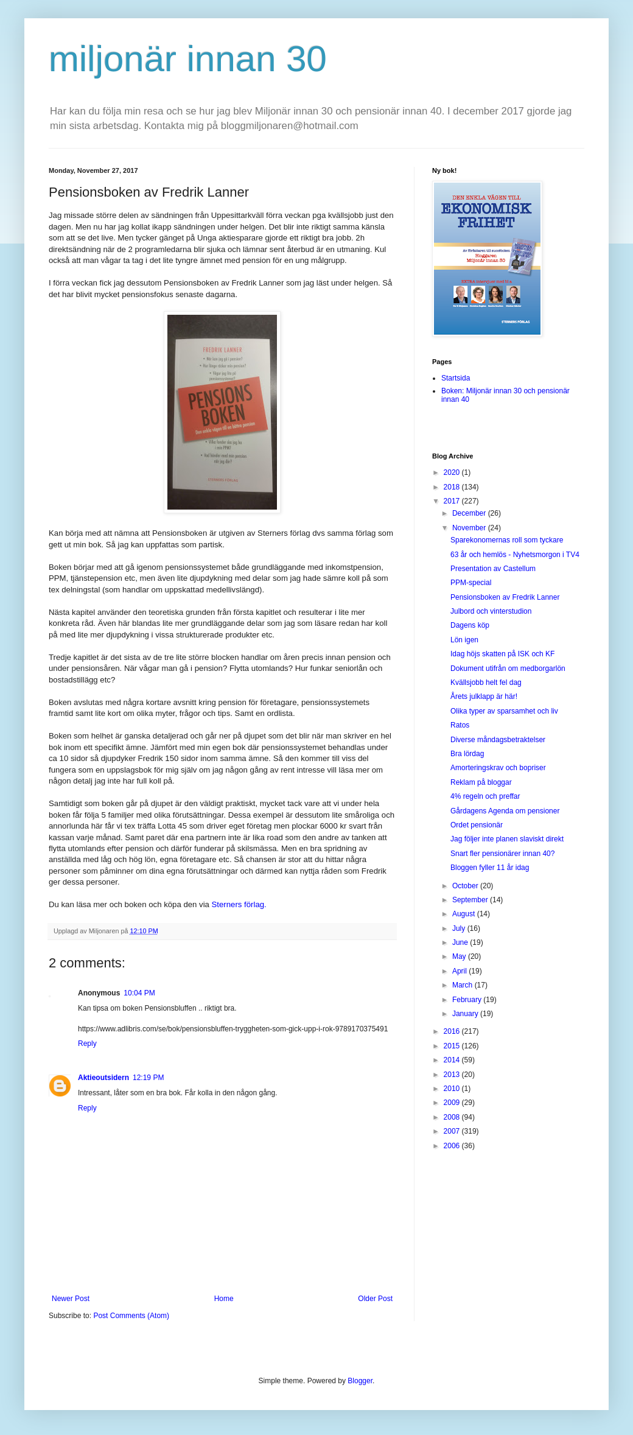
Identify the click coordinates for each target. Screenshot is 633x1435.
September (471, 900)
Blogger (360, 1381)
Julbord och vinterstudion (490, 611)
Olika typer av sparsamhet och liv (504, 711)
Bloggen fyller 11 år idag (489, 867)
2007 (453, 1131)
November (470, 528)
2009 (453, 1102)
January (466, 1013)
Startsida (455, 378)
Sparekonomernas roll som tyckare (506, 540)
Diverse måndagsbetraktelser (497, 739)
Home (224, 1298)
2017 (453, 501)
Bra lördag (467, 753)
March (463, 985)
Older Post (375, 1298)
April (460, 971)
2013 (453, 1074)
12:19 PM (148, 1077)
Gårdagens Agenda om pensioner (504, 811)
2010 (453, 1088)
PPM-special (470, 582)
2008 (453, 1117)
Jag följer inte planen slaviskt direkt (507, 839)
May (460, 956)
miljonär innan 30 (188, 58)
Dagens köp (469, 625)
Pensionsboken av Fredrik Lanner (504, 597)
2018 (453, 487)
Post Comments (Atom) (131, 1315)
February (467, 999)
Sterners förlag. (239, 904)
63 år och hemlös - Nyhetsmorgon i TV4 (514, 554)
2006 (453, 1146)
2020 (453, 472)
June (461, 942)
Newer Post (70, 1298)
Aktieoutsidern (103, 1077)
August (464, 914)
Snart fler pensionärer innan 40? (502, 853)
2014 (453, 1060)
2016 (453, 1031)
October (466, 886)
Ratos (459, 725)
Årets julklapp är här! (483, 696)
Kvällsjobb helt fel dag (486, 682)
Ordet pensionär (476, 825)
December (470, 513)
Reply (87, 1043)
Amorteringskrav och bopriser (498, 767)
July (459, 928)
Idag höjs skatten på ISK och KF (502, 654)
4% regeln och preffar (485, 796)
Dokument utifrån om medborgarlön (507, 668)
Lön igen (464, 640)
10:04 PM (139, 993)
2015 (453, 1046)
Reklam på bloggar (481, 782)
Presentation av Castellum (493, 568)
